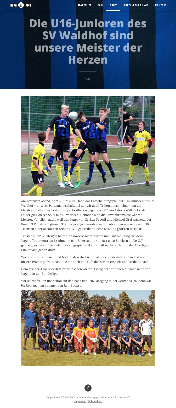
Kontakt (161, 5)
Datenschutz (95, 401)
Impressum (80, 401)
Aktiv (113, 5)
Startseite (84, 5)
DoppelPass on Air (136, 5)
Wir (100, 5)
